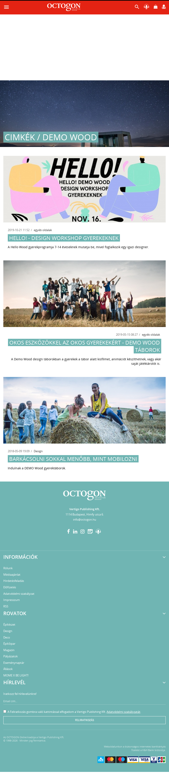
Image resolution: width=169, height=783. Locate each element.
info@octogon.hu (84, 519)
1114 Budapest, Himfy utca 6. (85, 514)
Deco (6, 637)
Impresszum (11, 600)
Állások (8, 669)
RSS (5, 606)
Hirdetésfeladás (13, 581)
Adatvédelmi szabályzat (18, 594)
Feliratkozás (84, 720)
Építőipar (9, 644)
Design (38, 451)
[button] (137, 8)
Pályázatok (10, 656)
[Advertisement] (84, 47)
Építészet (9, 624)
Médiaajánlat (11, 575)
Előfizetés (9, 587)
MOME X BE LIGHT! (15, 675)
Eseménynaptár (13, 663)
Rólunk (8, 568)
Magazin (8, 650)
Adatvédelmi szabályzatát (123, 712)
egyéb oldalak (43, 230)
